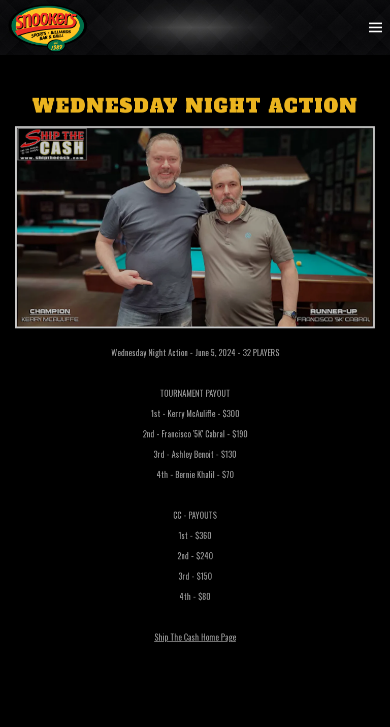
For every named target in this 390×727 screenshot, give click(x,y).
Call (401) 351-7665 (195, 694)
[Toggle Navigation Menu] (375, 28)
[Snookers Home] (48, 27)
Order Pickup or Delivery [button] (195, 716)
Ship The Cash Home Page (195, 639)
